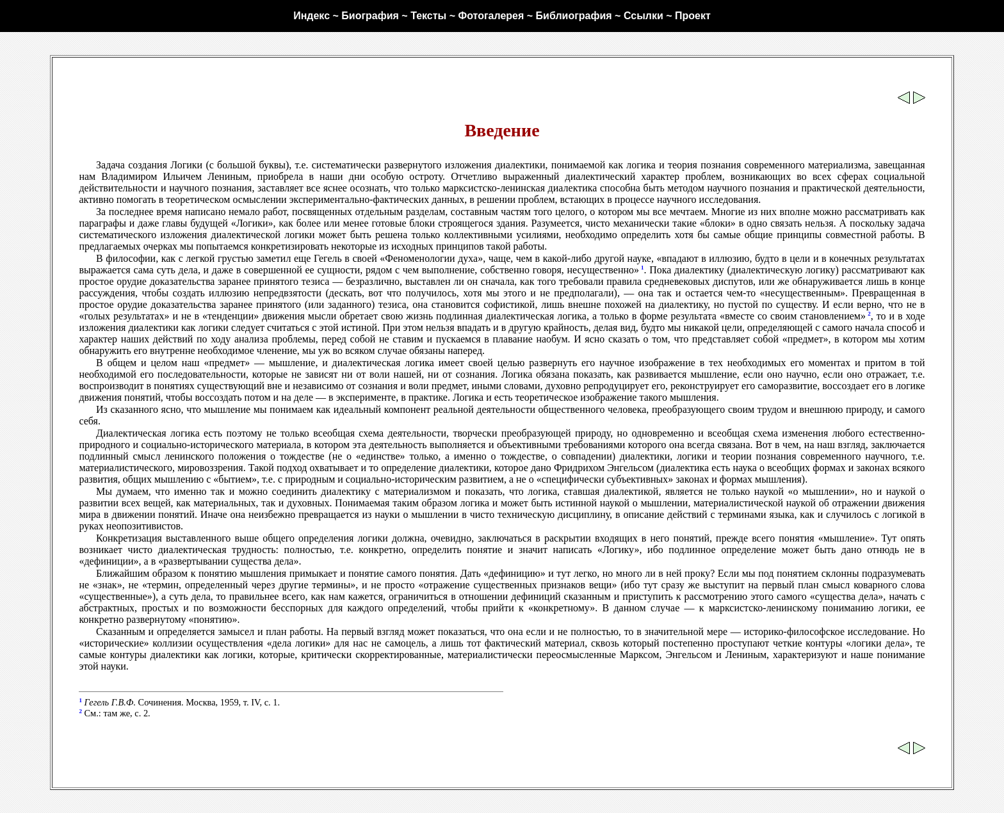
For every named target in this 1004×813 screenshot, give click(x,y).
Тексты (428, 15)
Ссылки (643, 15)
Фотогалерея (491, 15)
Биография (370, 15)
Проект (693, 15)
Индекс (311, 15)
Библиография (574, 15)
